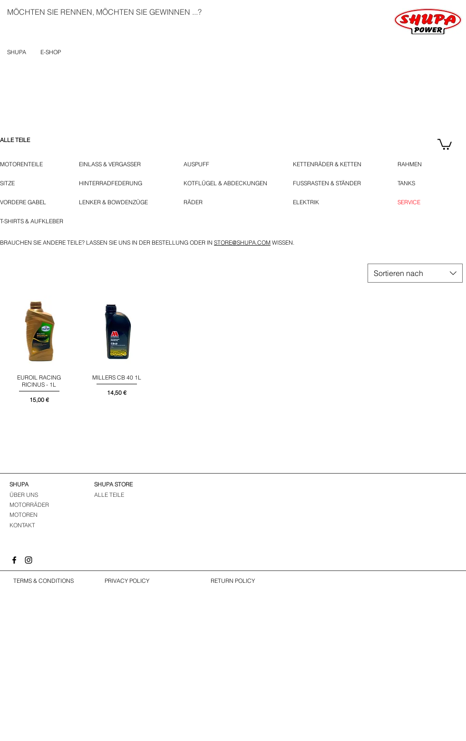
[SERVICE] (409, 202)
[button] (444, 144)
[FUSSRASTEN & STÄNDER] (332, 183)
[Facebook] (14, 560)
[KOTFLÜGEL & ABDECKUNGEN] (225, 183)
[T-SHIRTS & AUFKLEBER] (32, 221)
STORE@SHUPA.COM (242, 242)
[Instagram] (28, 560)
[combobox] (415, 273)
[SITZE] (10, 183)
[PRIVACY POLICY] (126, 580)
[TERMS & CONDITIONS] (43, 580)
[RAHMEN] (411, 164)
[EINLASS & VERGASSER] (115, 164)
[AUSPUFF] (198, 164)
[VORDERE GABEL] (25, 202)
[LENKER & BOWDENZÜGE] (118, 202)
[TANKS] (412, 183)
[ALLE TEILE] (26, 140)
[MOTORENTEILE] (26, 164)
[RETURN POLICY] (232, 580)
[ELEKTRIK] (309, 202)
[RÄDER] (197, 202)
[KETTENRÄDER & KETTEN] (331, 164)
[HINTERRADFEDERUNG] (110, 183)
